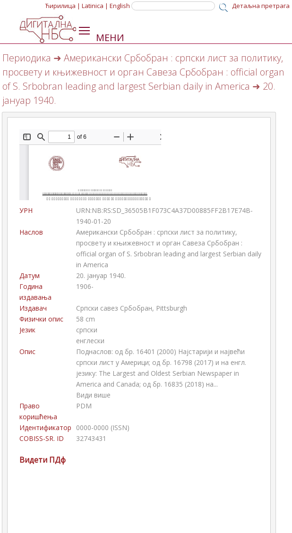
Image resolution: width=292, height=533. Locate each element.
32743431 (91, 438)
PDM (84, 405)
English (120, 5)
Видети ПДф (42, 460)
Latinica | (95, 5)
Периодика (26, 57)
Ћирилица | (62, 5)
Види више (93, 394)
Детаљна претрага (261, 5)
